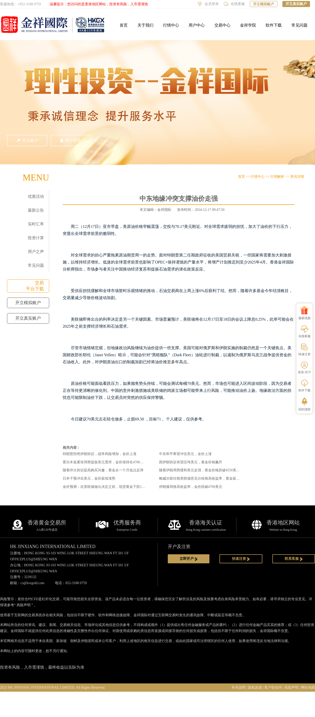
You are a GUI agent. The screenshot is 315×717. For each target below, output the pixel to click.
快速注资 (241, 559)
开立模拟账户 (263, 4)
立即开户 (189, 559)
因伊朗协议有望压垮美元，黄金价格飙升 (190, 462)
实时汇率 (36, 224)
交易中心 (222, 25)
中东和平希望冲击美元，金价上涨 (185, 454)
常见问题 (299, 25)
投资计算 (36, 238)
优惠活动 (36, 196)
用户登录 (71, 140)
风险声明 (24, 605)
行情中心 (171, 25)
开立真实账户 (296, 4)
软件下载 (274, 25)
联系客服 (294, 559)
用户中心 (197, 25)
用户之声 (36, 251)
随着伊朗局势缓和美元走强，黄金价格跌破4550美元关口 (203, 470)
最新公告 (36, 210)
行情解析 (277, 176)
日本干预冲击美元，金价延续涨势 (89, 478)
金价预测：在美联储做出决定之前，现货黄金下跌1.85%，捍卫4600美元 (118, 487)
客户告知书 (273, 687)
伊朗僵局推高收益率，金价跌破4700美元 (190, 487)
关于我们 (145, 25)
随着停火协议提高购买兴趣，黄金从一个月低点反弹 (103, 470)
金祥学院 (248, 25)
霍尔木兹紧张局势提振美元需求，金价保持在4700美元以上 (108, 462)
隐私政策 (255, 687)
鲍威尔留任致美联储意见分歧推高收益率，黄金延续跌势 (203, 478)
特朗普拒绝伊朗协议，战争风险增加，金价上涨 (99, 454)
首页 (124, 25)
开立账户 (27, 140)
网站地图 (308, 687)
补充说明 (238, 687)
